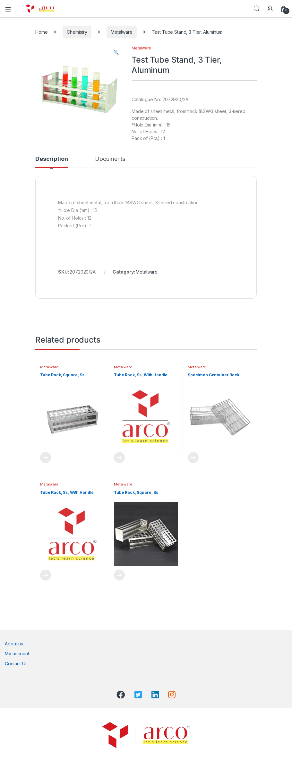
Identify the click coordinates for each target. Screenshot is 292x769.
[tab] (51, 162)
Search (256, 8)
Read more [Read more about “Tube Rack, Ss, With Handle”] (119, 457)
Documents (110, 159)
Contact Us (16, 663)
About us (14, 643)
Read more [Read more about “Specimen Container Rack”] (193, 457)
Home (41, 32)
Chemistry (77, 32)
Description (51, 159)
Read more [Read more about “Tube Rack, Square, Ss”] (45, 457)
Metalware (122, 32)
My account (17, 653)
